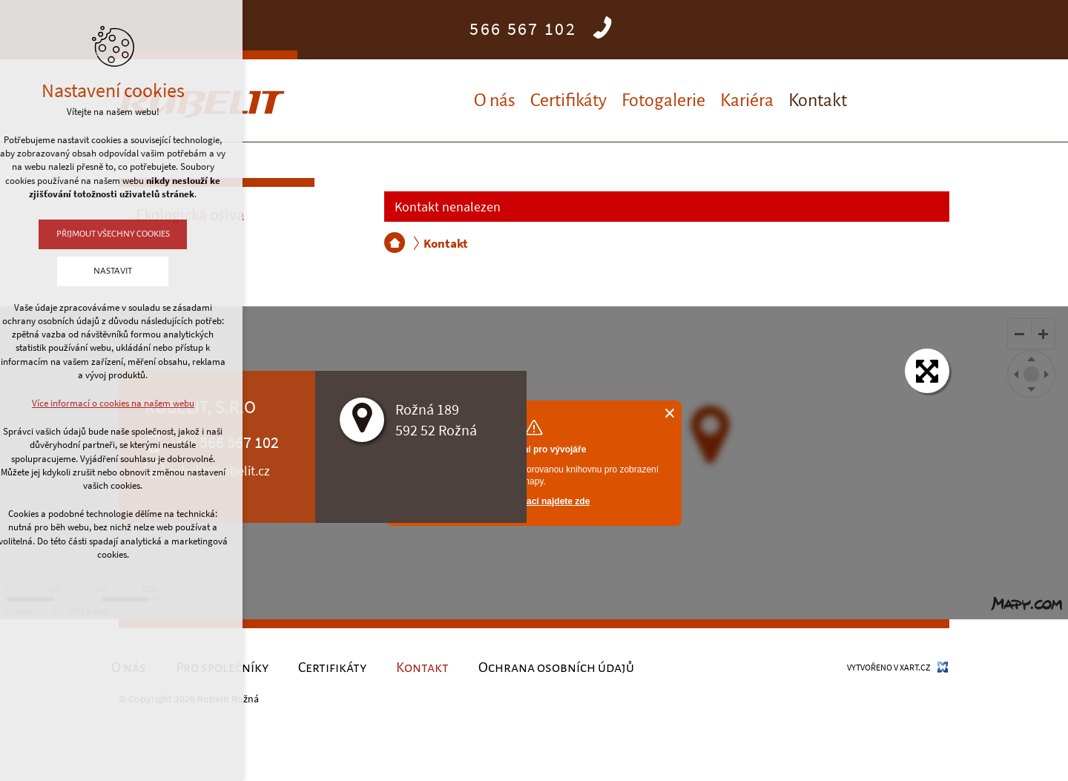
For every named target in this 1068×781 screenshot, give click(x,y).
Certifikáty (568, 100)
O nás (494, 100)
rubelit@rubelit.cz (220, 470)
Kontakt (817, 100)
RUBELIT (394, 242)
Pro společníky (222, 667)
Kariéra (747, 100)
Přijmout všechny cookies (77, 234)
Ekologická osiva (190, 215)
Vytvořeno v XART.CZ (888, 667)
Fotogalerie (663, 100)
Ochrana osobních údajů (556, 667)
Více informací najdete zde (534, 501)
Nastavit (78, 271)
